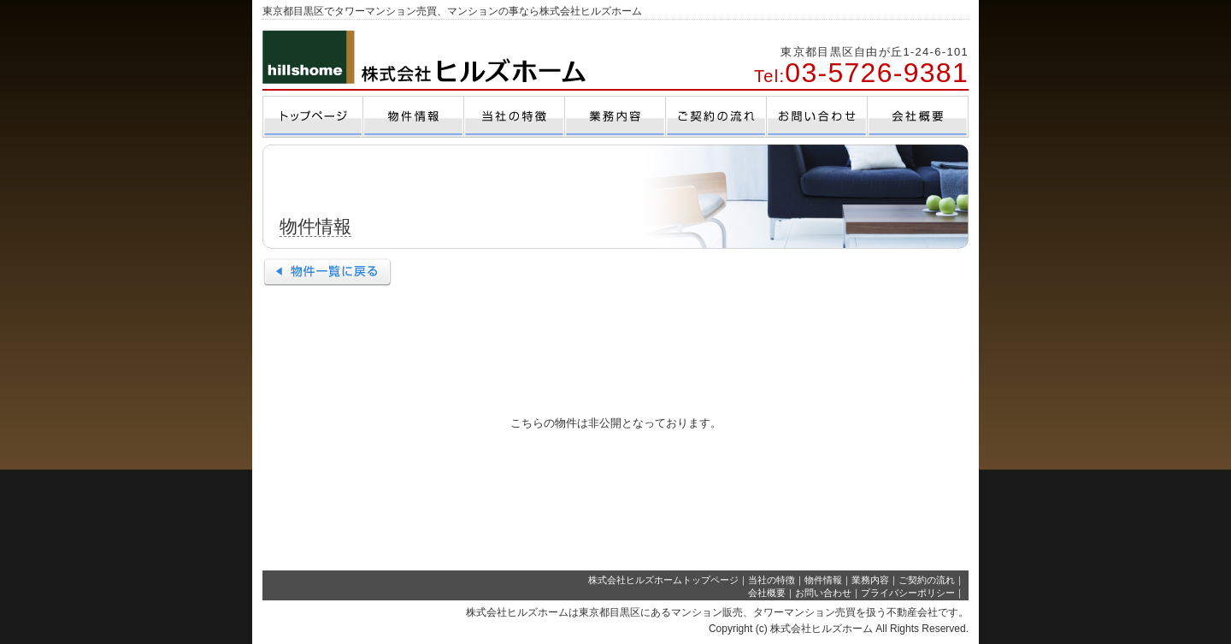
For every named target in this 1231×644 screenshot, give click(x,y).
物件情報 (823, 580)
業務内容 (870, 580)
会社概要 (767, 593)
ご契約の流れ (926, 580)
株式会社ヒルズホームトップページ (663, 580)
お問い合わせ (823, 593)
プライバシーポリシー (908, 593)
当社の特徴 (771, 580)
